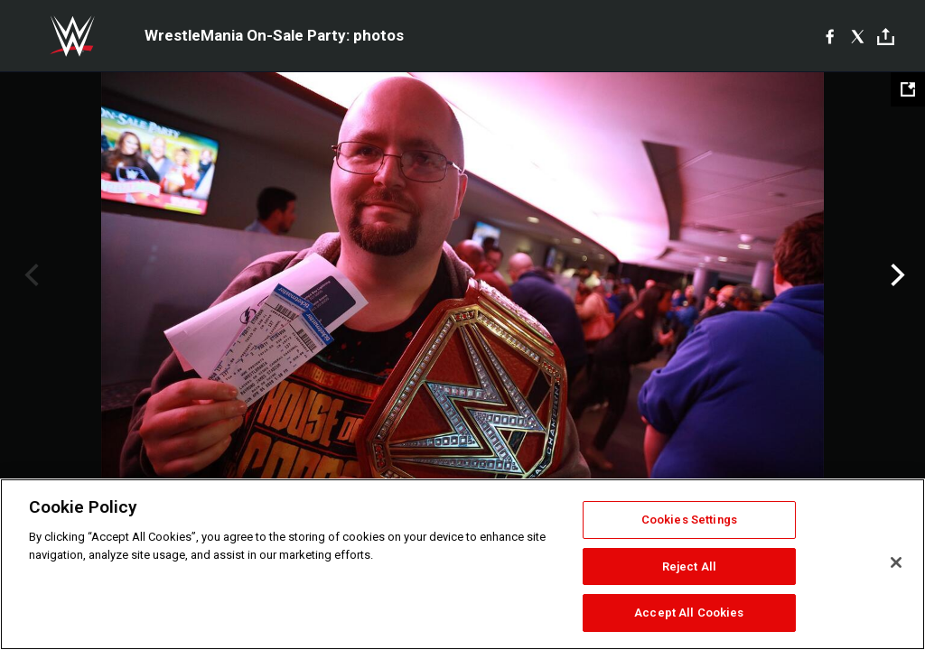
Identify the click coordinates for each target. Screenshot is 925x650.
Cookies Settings (689, 519)
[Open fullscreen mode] (908, 89)
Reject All (689, 566)
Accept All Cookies (688, 612)
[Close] (896, 562)
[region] (462, 564)
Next (895, 275)
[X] (858, 36)
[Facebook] (830, 36)
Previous (29, 275)
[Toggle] (886, 36)
